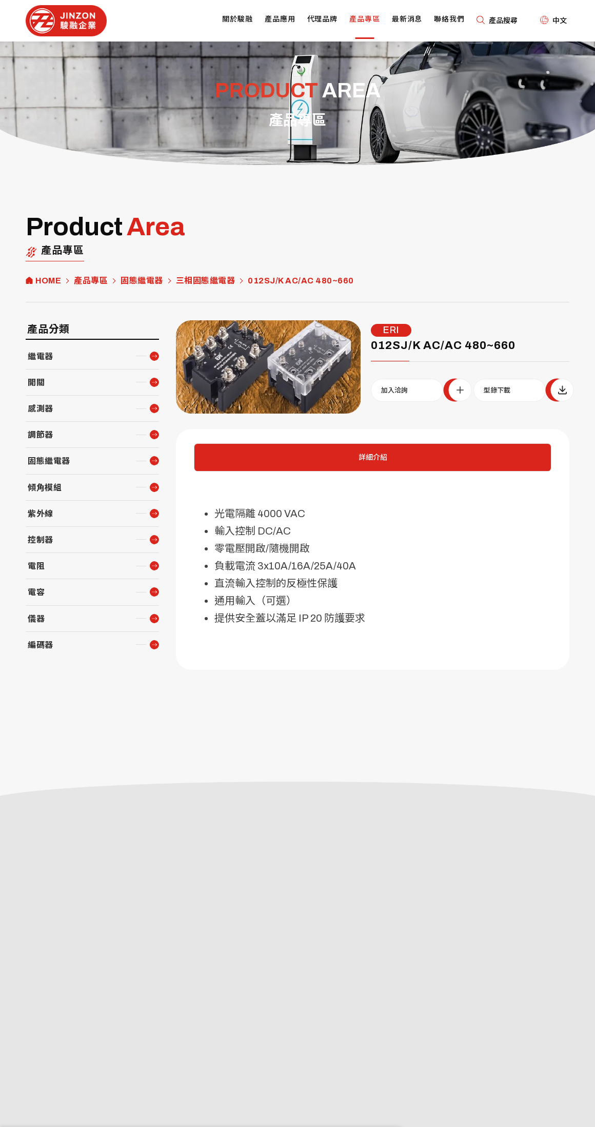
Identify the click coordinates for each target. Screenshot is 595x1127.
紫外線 (40, 513)
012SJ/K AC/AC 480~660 (301, 281)
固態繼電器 (142, 281)
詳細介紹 (373, 457)
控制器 (40, 540)
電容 (36, 592)
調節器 (40, 435)
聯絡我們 (449, 19)
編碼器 (40, 645)
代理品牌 (322, 19)
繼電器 (40, 356)
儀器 (36, 618)
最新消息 (407, 19)
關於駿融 (237, 19)
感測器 (40, 408)
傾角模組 (45, 487)
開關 (36, 382)
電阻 (36, 566)
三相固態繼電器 (205, 281)
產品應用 (280, 19)
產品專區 (364, 19)
